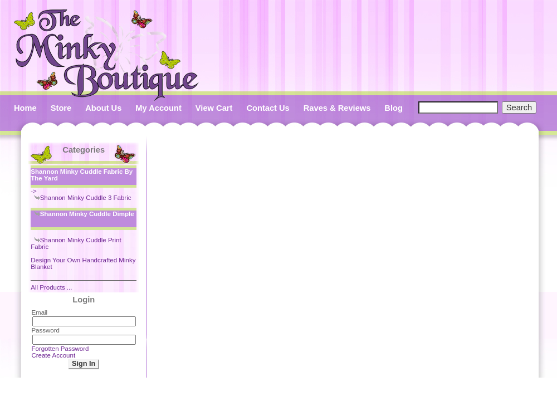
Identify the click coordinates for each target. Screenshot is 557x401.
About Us (103, 108)
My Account (158, 108)
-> (83, 179)
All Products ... (51, 287)
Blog (393, 108)
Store (61, 108)
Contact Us (267, 108)
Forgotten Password (60, 348)
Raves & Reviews (337, 108)
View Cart (214, 108)
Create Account (53, 355)
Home (25, 108)
